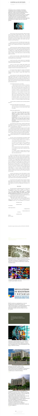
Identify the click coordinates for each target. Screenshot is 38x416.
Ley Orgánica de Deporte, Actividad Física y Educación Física (18, 318)
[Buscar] (29, 2)
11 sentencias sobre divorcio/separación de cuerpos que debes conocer (18, 280)
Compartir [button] (9, 282)
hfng (21, 412)
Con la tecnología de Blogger (19, 411)
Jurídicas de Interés (18, 2)
